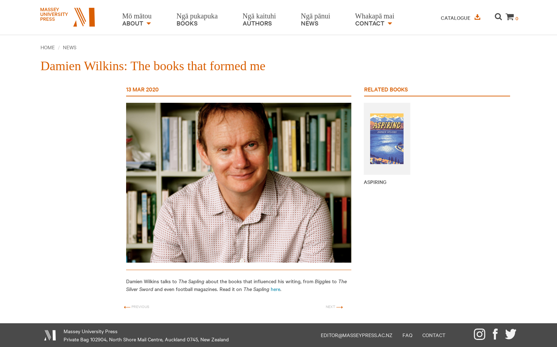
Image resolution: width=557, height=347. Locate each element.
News (69, 47)
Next (334, 307)
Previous (136, 307)
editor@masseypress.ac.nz (357, 334)
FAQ (407, 334)
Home (47, 47)
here (275, 288)
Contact (433, 334)
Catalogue (460, 17)
